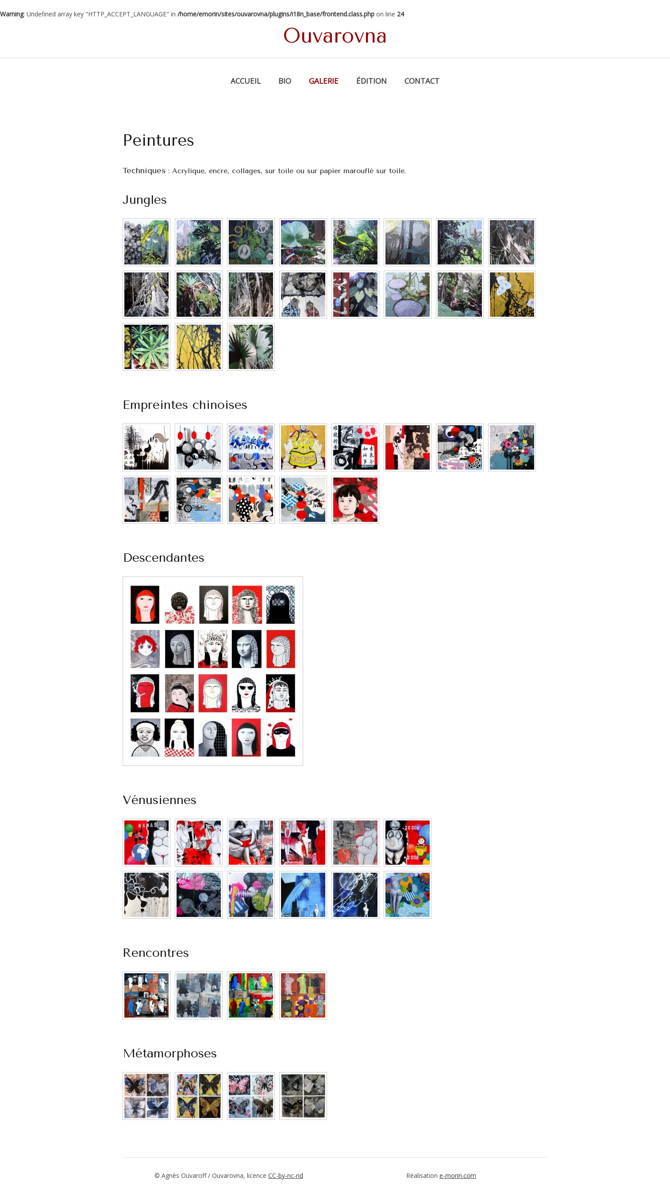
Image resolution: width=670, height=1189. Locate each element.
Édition (371, 81)
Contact (421, 81)
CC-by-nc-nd (285, 1175)
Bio (284, 81)
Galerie (324, 81)
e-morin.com (457, 1175)
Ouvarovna (335, 36)
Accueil (246, 81)
